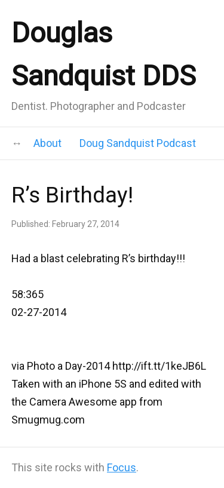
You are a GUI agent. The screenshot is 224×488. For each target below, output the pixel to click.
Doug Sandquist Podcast (137, 143)
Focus (121, 467)
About (47, 143)
